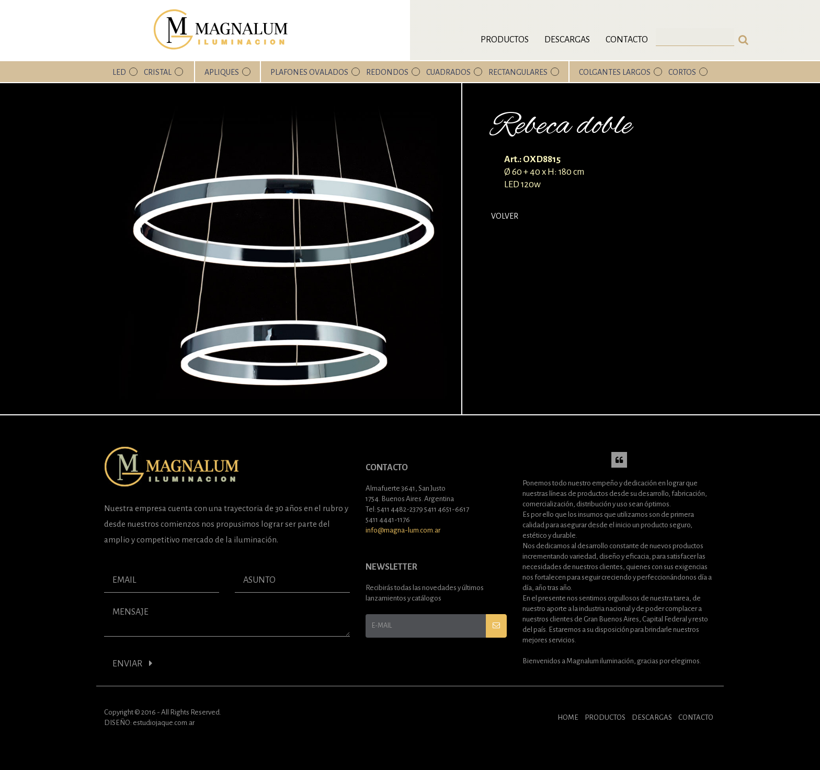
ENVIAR (132, 664)
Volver (504, 216)
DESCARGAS (652, 717)
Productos (505, 39)
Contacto (627, 39)
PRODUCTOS (605, 717)
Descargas (567, 39)
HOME (567, 717)
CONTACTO (695, 717)
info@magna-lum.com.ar (403, 530)
